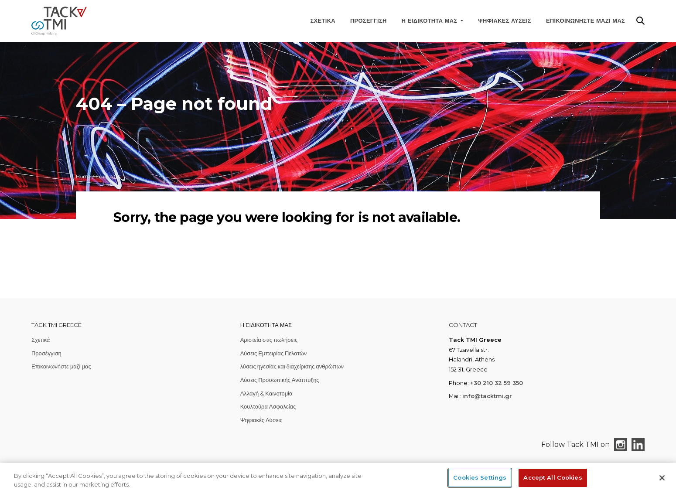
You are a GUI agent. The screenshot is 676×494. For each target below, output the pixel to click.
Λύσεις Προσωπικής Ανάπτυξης (279, 379)
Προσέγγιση (368, 20)
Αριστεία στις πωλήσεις (269, 339)
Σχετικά (323, 20)
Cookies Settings (479, 477)
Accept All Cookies (552, 477)
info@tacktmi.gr (487, 395)
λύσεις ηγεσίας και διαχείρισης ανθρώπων (292, 366)
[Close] (662, 477)
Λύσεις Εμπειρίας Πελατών (273, 353)
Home (83, 176)
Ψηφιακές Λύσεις (504, 20)
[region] (338, 478)
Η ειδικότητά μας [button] (430, 20)
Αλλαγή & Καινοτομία (266, 393)
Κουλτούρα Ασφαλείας (268, 406)
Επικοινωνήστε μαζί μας (585, 20)
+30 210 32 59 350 (496, 382)
